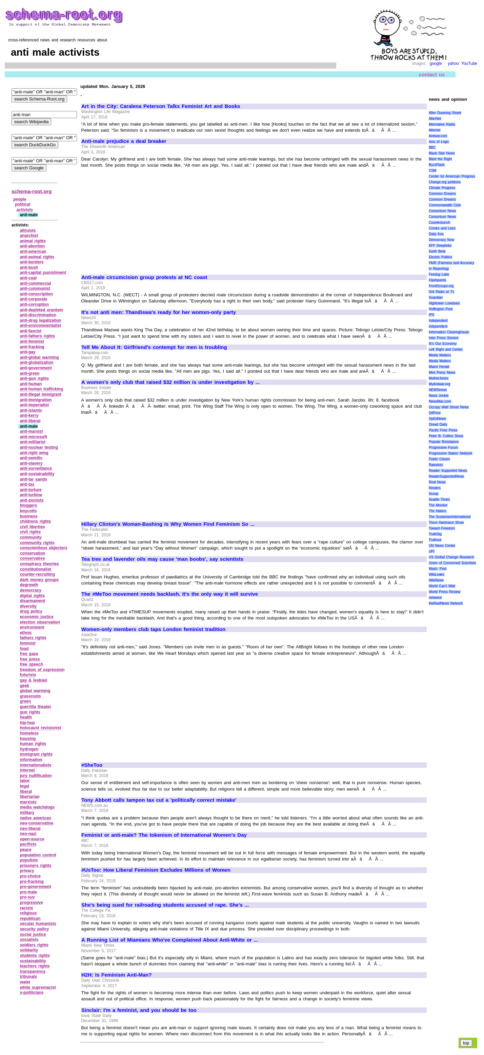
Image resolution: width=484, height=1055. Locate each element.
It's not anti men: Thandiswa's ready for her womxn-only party (158, 312)
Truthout (435, 540)
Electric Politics (440, 257)
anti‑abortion (32, 246)
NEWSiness (438, 390)
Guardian (436, 297)
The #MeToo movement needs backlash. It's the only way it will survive (169, 594)
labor (25, 780)
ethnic (26, 632)
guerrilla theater (35, 706)
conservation (32, 553)
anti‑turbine (31, 495)
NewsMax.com (440, 401)
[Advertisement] (138, 218)
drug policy (31, 611)
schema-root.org (32, 191)
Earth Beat (437, 251)
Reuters (435, 488)
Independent (438, 320)
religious (28, 913)
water (25, 982)
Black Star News (442, 153)
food (24, 648)
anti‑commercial (35, 283)
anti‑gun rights (34, 378)
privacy (27, 870)
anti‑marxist (31, 431)
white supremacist (38, 987)
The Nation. (438, 511)
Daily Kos (436, 234)
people (19, 199)
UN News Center (442, 546)
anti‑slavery (31, 463)
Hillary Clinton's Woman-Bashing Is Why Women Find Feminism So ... (168, 524)
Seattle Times (439, 499)
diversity (28, 606)
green (25, 701)
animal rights (33, 241)
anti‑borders (32, 262)
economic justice (37, 616)
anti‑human (31, 384)
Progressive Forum (443, 447)
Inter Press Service (444, 338)
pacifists (28, 844)
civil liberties (32, 526)
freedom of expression (42, 669)
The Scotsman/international (449, 517)
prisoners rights (36, 865)
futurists (28, 674)
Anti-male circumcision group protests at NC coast (144, 277)
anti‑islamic (31, 410)
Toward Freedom (442, 528)
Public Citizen (439, 459)
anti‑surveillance (36, 468)
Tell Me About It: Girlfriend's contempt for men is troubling (154, 347)
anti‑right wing (34, 452)
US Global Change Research (451, 557)
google (436, 63)
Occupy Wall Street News (449, 407)
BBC (432, 147)
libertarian (30, 796)
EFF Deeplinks (440, 245)
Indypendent (438, 326)
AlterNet (435, 119)
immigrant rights (36, 754)
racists (26, 908)
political (22, 204)
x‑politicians (32, 992)
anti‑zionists (32, 500)
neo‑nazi (28, 833)
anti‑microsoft (33, 436)
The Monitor (438, 505)
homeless (29, 733)
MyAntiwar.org (439, 384)
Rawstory (436, 465)
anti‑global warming (39, 357)
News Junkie (438, 395)
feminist (28, 643)
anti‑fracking (32, 347)
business (29, 516)
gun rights (30, 712)
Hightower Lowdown (444, 303)
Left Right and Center (446, 349)
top (466, 1042)
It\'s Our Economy (443, 344)
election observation (40, 622)
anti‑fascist (30, 331)
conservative (32, 558)
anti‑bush (29, 267)
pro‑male (28, 892)
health (26, 717)
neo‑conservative (37, 823)
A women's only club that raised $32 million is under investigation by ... (170, 382)
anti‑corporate (33, 299)
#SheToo (91, 765)
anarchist (29, 235)
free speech (31, 664)
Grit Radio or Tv (441, 292)
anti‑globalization (37, 362)
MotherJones (438, 378)
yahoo (453, 63)
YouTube (469, 63)
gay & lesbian (33, 680)
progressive (31, 902)
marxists (28, 802)
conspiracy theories (39, 563)
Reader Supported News (448, 471)
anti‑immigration (36, 399)
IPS (431, 315)
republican (30, 918)
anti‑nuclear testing (39, 447)
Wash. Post (437, 569)
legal (24, 786)
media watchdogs (37, 807)
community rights (37, 542)
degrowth (29, 584)
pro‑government (35, 886)
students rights (35, 955)
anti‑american (33, 251)
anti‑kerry (29, 415)
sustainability (33, 961)
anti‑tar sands (33, 479)
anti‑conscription (36, 294)
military (27, 812)
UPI (432, 551)
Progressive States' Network (450, 453)
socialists (29, 939)
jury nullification (36, 775)
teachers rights (35, 966)
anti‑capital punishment (43, 272)
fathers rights (33, 637)
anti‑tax (27, 484)
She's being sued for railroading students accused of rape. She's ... (165, 905)
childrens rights (35, 521)
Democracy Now (441, 240)
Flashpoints (437, 280)
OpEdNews (437, 419)
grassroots (30, 696)
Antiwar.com (438, 136)
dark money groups (39, 579)
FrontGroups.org (441, 286)
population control (38, 855)
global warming (35, 690)
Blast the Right (440, 159)
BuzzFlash (437, 165)
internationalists (36, 765)
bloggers (28, 505)
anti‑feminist (32, 341)
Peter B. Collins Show (446, 436)
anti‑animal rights (37, 257)
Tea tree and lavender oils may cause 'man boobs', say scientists (162, 559)
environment (32, 627)
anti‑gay (28, 352)
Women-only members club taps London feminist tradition (153, 629)
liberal (26, 791)
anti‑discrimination (38, 315)
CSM (432, 170)
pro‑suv (27, 897)
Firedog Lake (439, 274)
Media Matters (440, 355)
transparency (32, 971)
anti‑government (36, 368)
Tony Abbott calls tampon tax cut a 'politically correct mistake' (158, 800)
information (31, 759)
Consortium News (442, 211)
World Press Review (444, 592)
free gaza (29, 653)
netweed (435, 597)
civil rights (30, 532)
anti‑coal (28, 278)
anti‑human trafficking (41, 389)
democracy (30, 590)
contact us (432, 74)
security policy (34, 929)
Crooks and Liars (442, 228)
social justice (33, 934)
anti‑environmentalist (40, 325)
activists (25, 209)
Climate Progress (442, 188)
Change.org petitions (445, 182)
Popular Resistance (444, 442)
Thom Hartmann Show (446, 522)
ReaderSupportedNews (446, 476)
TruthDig (435, 534)
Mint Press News (442, 372)
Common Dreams (442, 194)
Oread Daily (438, 424)
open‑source (32, 839)
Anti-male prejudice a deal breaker (123, 141)
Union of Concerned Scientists (452, 563)
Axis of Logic (439, 142)
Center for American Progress (452, 176)
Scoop (433, 494)
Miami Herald (439, 367)
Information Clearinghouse (449, 332)
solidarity (29, 950)
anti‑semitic (31, 458)
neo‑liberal (30, 828)
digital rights (32, 595)
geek (24, 685)
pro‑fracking (32, 881)
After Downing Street (445, 113)
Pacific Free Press (443, 430)
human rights (33, 743)
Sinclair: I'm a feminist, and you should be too (139, 1010)
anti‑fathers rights (37, 336)
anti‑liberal (30, 421)
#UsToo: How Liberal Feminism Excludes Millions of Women (155, 870)
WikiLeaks (436, 574)
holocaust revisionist (40, 727)
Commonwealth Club (445, 205)
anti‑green (30, 373)
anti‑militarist (32, 442)
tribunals (28, 976)
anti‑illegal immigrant (40, 394)
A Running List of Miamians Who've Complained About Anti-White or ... (169, 940)
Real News (437, 482)
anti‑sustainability (37, 473)
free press (30, 659)
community (31, 537)
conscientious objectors (43, 547)
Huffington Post (440, 309)
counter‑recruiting (37, 574)
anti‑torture (31, 489)
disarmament (32, 600)
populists (29, 860)
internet (27, 770)
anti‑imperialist (34, 405)
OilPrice (435, 413)
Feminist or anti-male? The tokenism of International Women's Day (164, 835)
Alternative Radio (442, 124)
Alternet (434, 130)
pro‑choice (30, 876)
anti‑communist (35, 288)
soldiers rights (34, 945)
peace (26, 849)
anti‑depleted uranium (41, 310)
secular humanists (38, 923)
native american (35, 818)
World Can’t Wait (442, 586)
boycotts (28, 510)
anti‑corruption (34, 304)
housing (28, 738)
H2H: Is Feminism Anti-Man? (116, 975)
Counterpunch (439, 222)
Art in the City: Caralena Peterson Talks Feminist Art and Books (160, 106)
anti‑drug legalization (40, 320)
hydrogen (29, 749)
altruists (28, 230)
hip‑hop (27, 722)
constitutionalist (36, 569)
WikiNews (436, 580)
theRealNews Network (446, 603)
